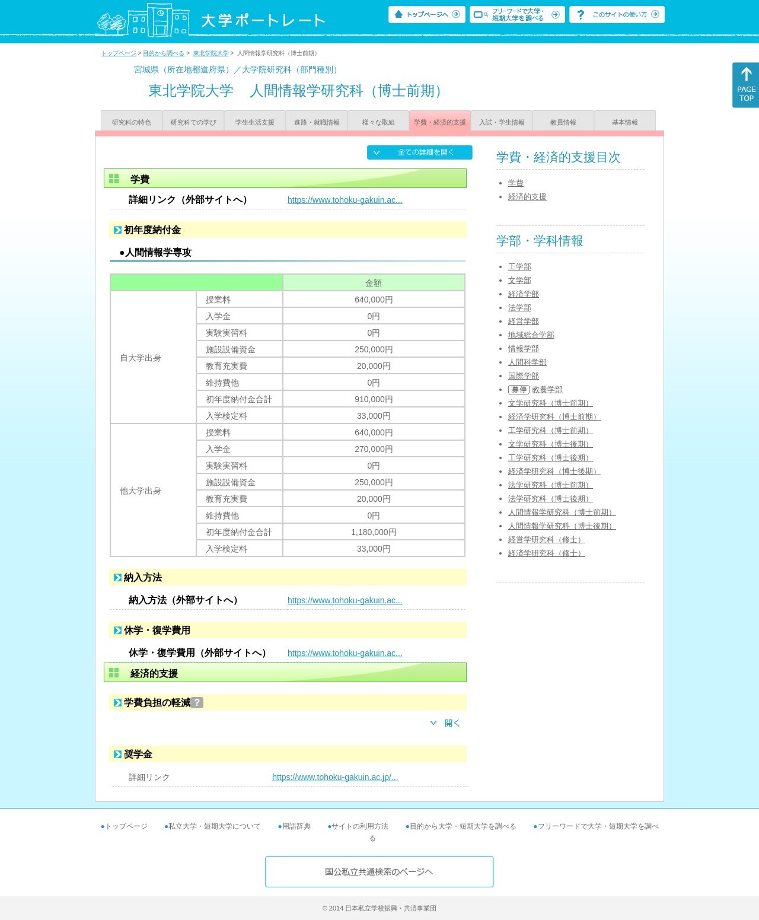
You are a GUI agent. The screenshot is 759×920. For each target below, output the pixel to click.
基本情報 (625, 122)
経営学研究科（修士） (546, 539)
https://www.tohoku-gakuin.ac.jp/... (335, 777)
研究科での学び (193, 122)
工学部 (519, 266)
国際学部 (523, 375)
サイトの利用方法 (359, 826)
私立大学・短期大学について (214, 826)
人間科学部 (527, 362)
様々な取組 (378, 122)
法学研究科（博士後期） (550, 498)
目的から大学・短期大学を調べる (463, 826)
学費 (516, 183)
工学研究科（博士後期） (550, 457)
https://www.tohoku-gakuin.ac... (345, 200)
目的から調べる (163, 53)
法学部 (519, 307)
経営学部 (523, 321)
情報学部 (523, 348)
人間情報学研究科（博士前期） (562, 512)
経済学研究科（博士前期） (554, 416)
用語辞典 (296, 826)
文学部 (519, 280)
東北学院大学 (211, 53)
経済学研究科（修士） (546, 553)
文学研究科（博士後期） (550, 444)
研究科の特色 (131, 122)
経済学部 (523, 293)
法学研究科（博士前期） (550, 484)
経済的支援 (527, 196)
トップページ (118, 53)
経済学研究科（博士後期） (554, 471)
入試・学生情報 (502, 122)
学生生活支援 (255, 122)
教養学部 (547, 389)
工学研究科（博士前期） (550, 430)
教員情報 (563, 122)
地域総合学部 (531, 334)
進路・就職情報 (317, 122)
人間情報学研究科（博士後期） (562, 525)
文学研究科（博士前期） (550, 403)
